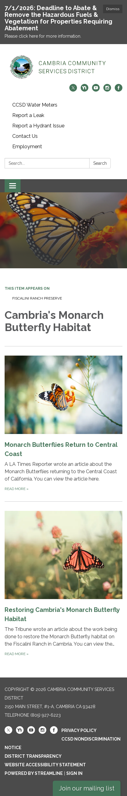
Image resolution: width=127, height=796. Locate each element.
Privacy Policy (79, 730)
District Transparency (33, 756)
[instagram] (107, 90)
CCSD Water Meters (34, 105)
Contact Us (25, 136)
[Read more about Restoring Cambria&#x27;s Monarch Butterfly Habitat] (63, 583)
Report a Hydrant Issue (38, 126)
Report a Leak (28, 115)
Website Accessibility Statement (45, 764)
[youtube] (96, 90)
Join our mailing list (86, 788)
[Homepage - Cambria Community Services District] (63, 67)
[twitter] (73, 90)
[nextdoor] (84, 90)
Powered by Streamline (34, 773)
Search (100, 163)
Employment (27, 146)
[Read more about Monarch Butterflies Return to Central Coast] (63, 423)
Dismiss (112, 9)
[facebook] (118, 90)
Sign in (74, 773)
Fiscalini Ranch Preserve (37, 298)
